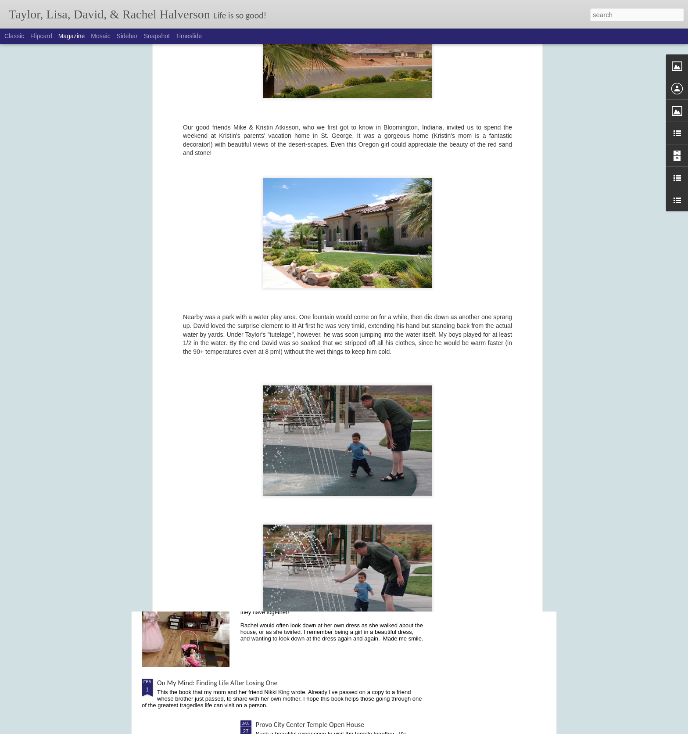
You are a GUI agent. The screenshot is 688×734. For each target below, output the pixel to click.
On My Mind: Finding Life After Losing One (217, 683)
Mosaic (100, 36)
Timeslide (189, 36)
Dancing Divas (275, 583)
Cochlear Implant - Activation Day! (304, 483)
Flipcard (41, 36)
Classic (14, 36)
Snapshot (157, 36)
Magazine (71, 36)
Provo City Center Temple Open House (310, 724)
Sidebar (127, 36)
